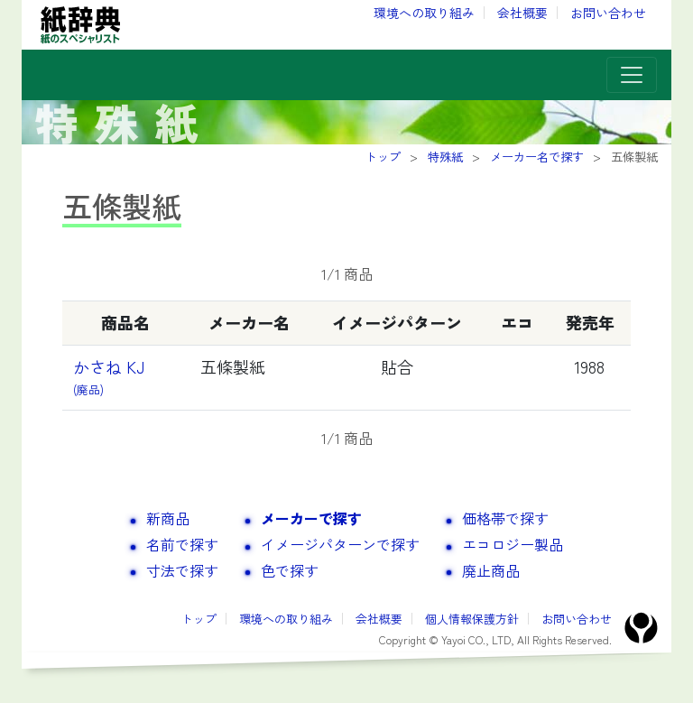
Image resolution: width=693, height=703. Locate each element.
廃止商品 (491, 570)
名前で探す (182, 544)
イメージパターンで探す (340, 544)
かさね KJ (117, 377)
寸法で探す (182, 570)
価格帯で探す (505, 518)
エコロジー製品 (512, 544)
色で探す (290, 570)
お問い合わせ (608, 13)
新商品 (167, 518)
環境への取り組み (424, 13)
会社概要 (522, 13)
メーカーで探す (311, 518)
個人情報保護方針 (472, 618)
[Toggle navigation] (631, 75)
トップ (199, 618)
